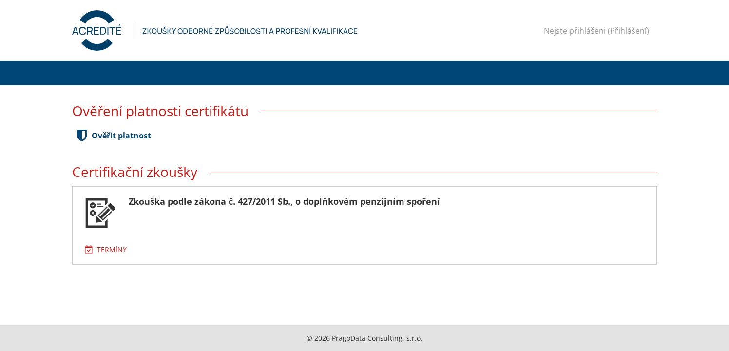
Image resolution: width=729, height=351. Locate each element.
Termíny (112, 249)
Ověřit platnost (121, 135)
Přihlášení (628, 30)
